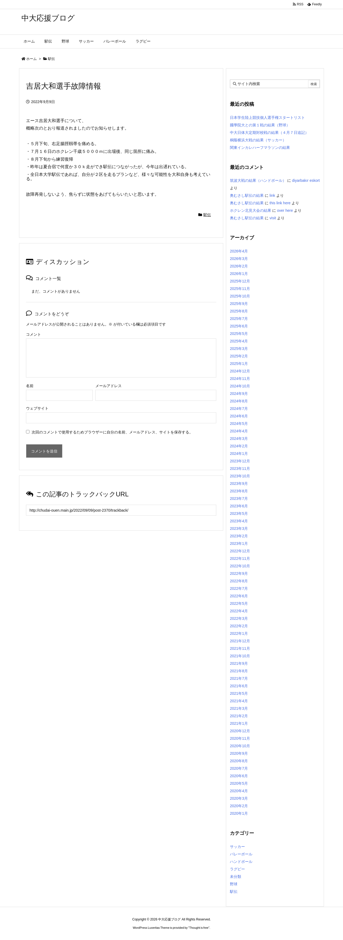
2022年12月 (240, 551)
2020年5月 (239, 783)
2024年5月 (239, 423)
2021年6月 (239, 686)
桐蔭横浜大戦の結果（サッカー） (258, 140)
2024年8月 (239, 401)
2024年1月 (239, 453)
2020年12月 (240, 731)
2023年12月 (240, 461)
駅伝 (51, 59)
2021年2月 (239, 716)
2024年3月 (239, 438)
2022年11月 (240, 558)
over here (285, 210)
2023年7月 (239, 498)
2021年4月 (239, 701)
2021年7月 (239, 678)
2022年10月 (240, 566)
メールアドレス (108, 386)
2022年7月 (239, 588)
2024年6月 (239, 416)
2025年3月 (239, 348)
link (272, 195)
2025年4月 (239, 341)
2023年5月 (239, 513)
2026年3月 (239, 258)
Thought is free (198, 927)
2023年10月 (240, 476)
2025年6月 (239, 326)
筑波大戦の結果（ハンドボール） (258, 180)
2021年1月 (239, 723)
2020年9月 (239, 753)
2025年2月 (239, 356)
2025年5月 (239, 333)
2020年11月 (240, 738)
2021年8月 (239, 671)
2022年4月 (239, 611)
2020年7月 (239, 768)
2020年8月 (239, 761)
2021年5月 (239, 693)
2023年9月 (239, 483)
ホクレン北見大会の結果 (250, 210)
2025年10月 (240, 296)
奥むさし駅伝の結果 (247, 195)
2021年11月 (240, 648)
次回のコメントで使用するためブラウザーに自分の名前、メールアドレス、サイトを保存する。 (112, 432)
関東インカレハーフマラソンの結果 (260, 147)
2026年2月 (239, 266)
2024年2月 (239, 446)
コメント (33, 334)
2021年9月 (239, 663)
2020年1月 (239, 813)
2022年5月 (239, 603)
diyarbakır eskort (306, 180)
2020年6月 (239, 776)
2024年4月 (239, 431)
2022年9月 (239, 573)
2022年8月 (239, 581)
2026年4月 (239, 251)
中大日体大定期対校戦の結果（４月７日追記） (269, 132)
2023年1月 (239, 543)
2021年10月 (240, 656)
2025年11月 (240, 288)
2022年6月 (239, 596)
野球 (233, 884)
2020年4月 (239, 791)
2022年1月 (239, 633)
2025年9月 (239, 303)
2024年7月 (239, 408)
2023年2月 (239, 536)
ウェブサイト (37, 408)
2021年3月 (239, 708)
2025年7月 (239, 318)
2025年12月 (240, 281)
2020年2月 (239, 806)
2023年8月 (239, 491)
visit (273, 218)
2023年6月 (239, 506)
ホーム (31, 59)
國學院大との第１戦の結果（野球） (260, 125)
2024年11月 (240, 378)
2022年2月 (239, 626)
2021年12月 (240, 641)
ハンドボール (241, 861)
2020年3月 (239, 798)
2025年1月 (239, 363)
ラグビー (237, 869)
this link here (280, 203)
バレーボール (241, 854)
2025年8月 (239, 311)
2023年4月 (239, 521)
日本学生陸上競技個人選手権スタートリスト (267, 117)
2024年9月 (239, 393)
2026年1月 (239, 273)
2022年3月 (239, 618)
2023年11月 (240, 468)
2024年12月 (240, 371)
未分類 (235, 876)
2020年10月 (240, 746)
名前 (29, 386)
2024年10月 (240, 386)
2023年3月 (239, 528)
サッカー (237, 846)
